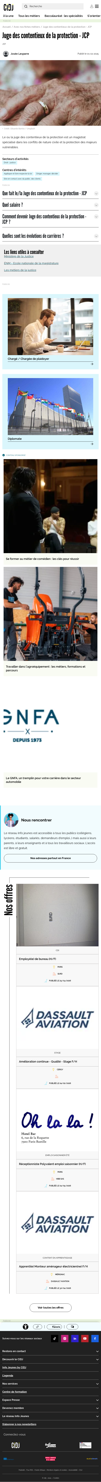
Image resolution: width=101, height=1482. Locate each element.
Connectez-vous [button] (15, 1434)
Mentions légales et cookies (57, 1470)
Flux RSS (29, 1470)
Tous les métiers (29, 15)
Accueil (6, 26)
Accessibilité (73, 1470)
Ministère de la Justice (19, 256)
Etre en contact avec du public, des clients (22, 179)
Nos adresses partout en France (50, 858)
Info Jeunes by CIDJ (14, 1367)
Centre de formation (14, 1391)
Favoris (56, 1327)
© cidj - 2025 (46, 1478)
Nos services (10, 1383)
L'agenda (7, 1375)
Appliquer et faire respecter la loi (18, 174)
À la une (8, 15)
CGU (80, 1470)
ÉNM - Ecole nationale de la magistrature (31, 263)
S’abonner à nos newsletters (19, 1424)
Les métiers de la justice (20, 270)
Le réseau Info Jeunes (15, 1416)
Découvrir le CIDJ (12, 1359)
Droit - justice (10, 162)
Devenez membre (13, 1408)
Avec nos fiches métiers (27, 26)
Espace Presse (11, 1399)
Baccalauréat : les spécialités (64, 15)
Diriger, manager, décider (47, 174)
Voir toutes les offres (50, 1307)
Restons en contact (14, 1351)
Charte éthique (39, 1470)
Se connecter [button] (91, 6)
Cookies (56, 1478)
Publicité (22, 1470)
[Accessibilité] (25, 1327)
